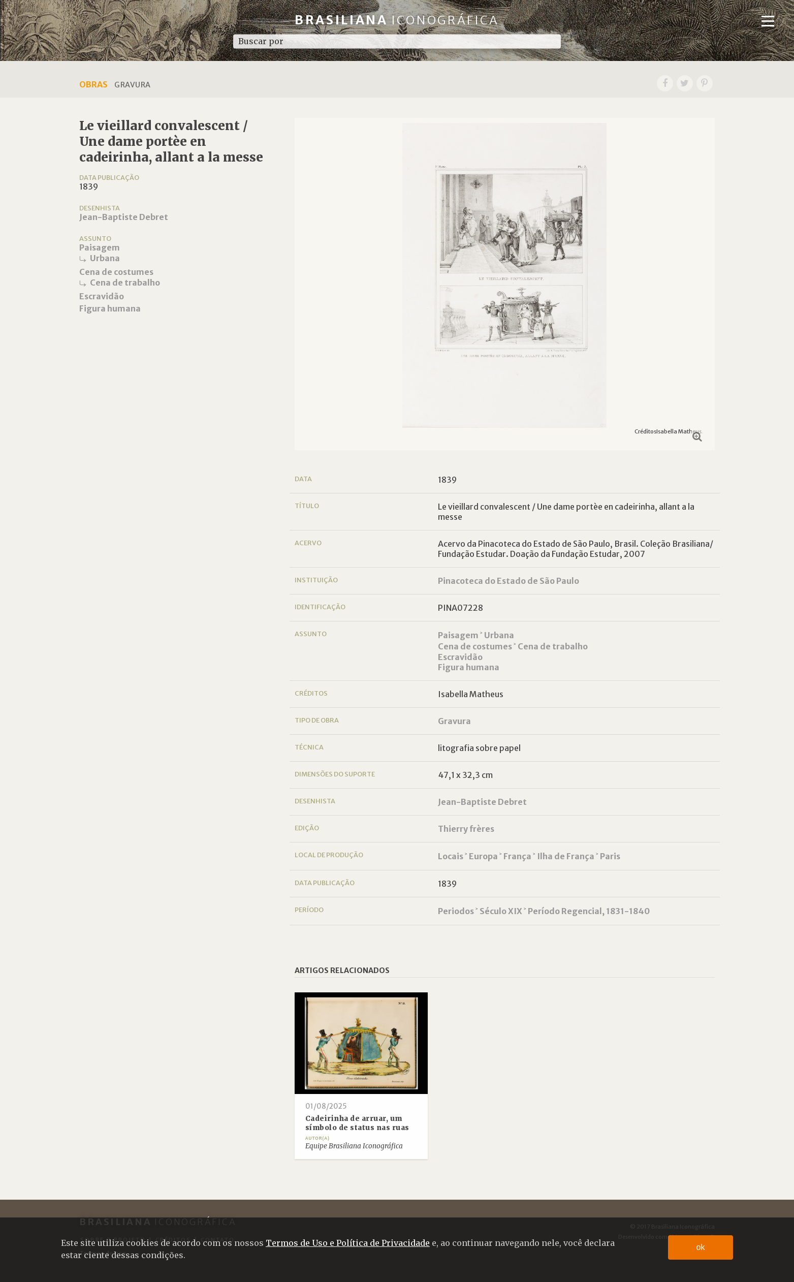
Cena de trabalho (125, 282)
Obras (93, 84)
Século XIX (501, 911)
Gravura (454, 721)
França (517, 856)
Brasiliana (397, 20)
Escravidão (101, 296)
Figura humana (110, 308)
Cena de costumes (116, 272)
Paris (610, 856)
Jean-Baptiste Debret (123, 217)
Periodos (456, 911)
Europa (483, 856)
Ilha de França (565, 856)
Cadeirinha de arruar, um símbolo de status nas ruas (357, 1123)
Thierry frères (466, 829)
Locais (450, 856)
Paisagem (99, 247)
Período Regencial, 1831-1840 (589, 911)
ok (700, 1247)
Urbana (105, 258)
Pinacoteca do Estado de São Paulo (508, 581)
